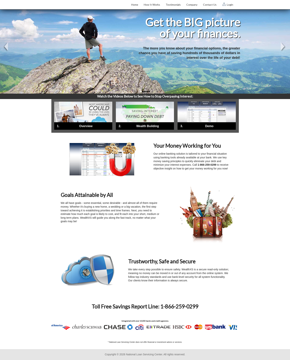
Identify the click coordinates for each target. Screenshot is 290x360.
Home (134, 4)
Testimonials (173, 4)
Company (191, 4)
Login (227, 4)
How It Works (152, 4)
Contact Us (210, 4)
